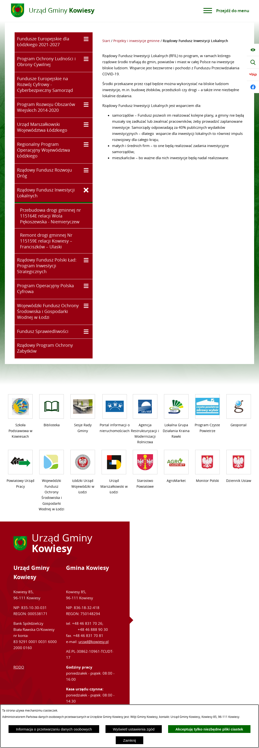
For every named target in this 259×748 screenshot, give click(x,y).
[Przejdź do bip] (253, 75)
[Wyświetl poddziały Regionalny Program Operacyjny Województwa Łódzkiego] (86, 144)
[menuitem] (54, 42)
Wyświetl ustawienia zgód (133, 729)
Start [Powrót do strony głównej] (106, 41)
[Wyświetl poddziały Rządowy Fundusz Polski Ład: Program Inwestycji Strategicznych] (86, 260)
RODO (18, 667)
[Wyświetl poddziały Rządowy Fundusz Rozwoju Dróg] (86, 170)
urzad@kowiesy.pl (93, 641)
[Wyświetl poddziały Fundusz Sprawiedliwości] (86, 332)
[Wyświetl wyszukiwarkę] (253, 62)
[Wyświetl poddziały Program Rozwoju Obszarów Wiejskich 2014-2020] (86, 105)
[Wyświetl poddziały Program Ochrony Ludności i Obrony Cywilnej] (86, 59)
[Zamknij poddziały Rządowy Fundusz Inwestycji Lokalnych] (86, 190)
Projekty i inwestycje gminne (136, 41)
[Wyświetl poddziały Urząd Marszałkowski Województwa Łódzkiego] (86, 125)
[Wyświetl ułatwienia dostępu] (253, 50)
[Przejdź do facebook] (253, 87)
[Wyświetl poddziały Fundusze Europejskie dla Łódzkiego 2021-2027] (86, 39)
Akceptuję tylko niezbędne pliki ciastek (209, 729)
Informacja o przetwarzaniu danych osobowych (54, 729)
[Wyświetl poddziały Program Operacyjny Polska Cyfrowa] (86, 286)
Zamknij (129, 740)
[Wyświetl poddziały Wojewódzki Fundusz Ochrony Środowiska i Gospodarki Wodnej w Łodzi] (86, 306)
